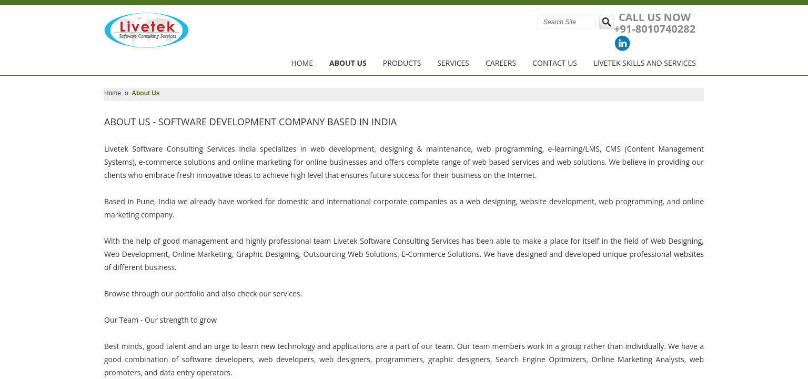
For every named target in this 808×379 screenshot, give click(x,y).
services (286, 293)
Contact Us (554, 63)
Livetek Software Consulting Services (169, 149)
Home (302, 63)
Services (453, 63)
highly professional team (288, 241)
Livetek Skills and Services (644, 63)
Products (402, 63)
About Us (348, 63)
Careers (501, 63)
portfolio (190, 293)
